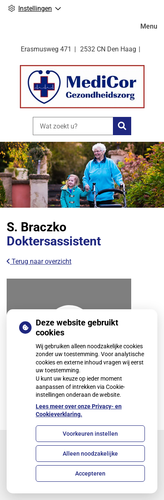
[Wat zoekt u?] (73, 126)
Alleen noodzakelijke (90, 453)
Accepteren (90, 473)
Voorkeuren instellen (90, 433)
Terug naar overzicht (39, 261)
